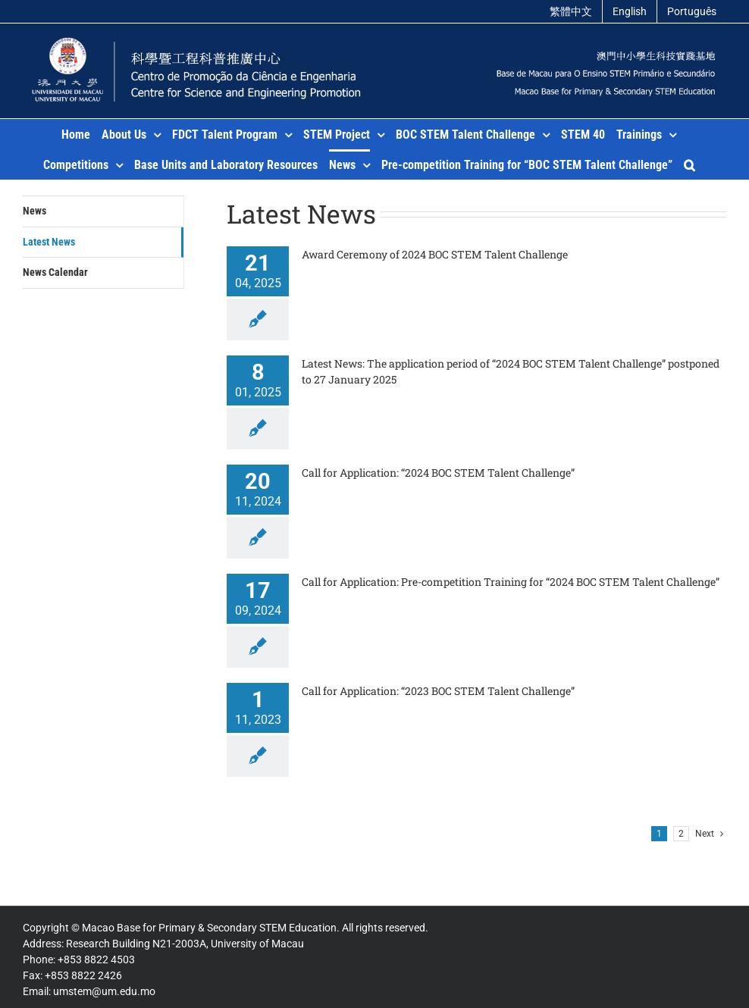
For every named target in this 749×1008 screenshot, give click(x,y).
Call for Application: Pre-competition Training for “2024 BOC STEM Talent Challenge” (510, 581)
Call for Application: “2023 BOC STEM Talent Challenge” (438, 691)
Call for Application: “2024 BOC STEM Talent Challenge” (438, 472)
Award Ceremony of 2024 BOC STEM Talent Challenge (435, 254)
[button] (689, 164)
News (34, 211)
